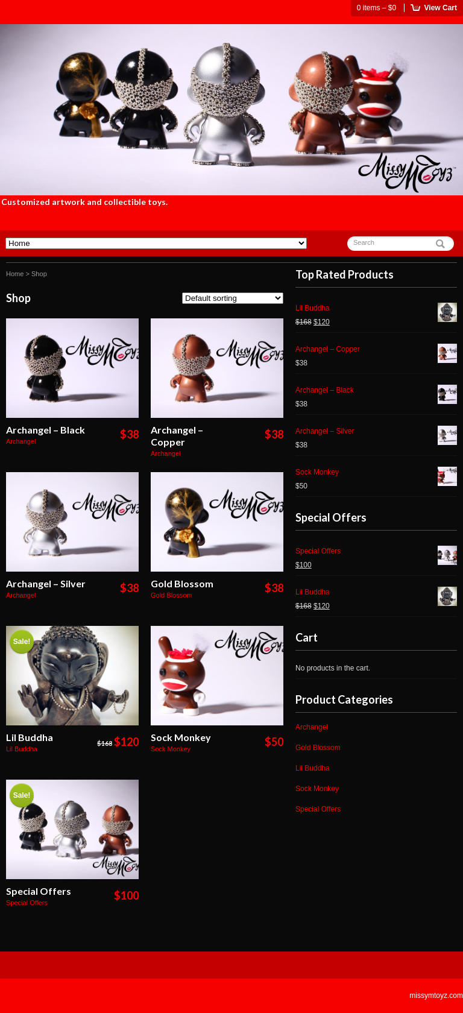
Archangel (21, 441)
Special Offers (38, 891)
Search (363, 242)
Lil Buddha (29, 737)
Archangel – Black (45, 429)
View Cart (440, 8)
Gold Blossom (182, 583)
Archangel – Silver (46, 583)
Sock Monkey (181, 737)
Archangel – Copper (177, 435)
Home (15, 273)
